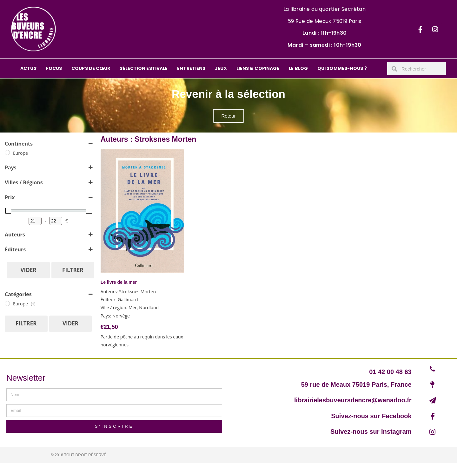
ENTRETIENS (191, 68)
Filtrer (72, 270)
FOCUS (54, 68)
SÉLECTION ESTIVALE (144, 68)
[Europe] (7, 152)
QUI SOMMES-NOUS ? (342, 68)
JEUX (221, 68)
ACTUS (28, 68)
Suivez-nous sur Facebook (371, 415)
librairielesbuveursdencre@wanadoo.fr (353, 400)
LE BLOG (298, 68)
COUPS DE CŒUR (90, 68)
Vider (28, 270)
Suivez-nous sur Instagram (371, 431)
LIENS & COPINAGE (258, 68)
